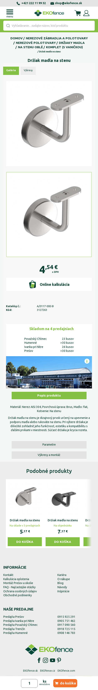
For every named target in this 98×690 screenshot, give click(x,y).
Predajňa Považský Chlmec (20, 624)
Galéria (11, 70)
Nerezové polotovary (36, 42)
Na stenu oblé (30, 47)
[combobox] (49, 26)
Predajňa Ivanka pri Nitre (18, 621)
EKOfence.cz (47, 670)
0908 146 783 (66, 633)
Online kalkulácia (49, 284)
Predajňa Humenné (15, 633)
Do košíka (24, 541)
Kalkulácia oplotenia (16, 579)
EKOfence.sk (30, 670)
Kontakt (8, 575)
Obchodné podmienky (17, 595)
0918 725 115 (66, 629)
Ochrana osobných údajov (20, 591)
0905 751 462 (66, 621)
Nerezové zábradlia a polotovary (57, 38)
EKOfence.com (66, 670)
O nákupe (63, 579)
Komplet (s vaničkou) (64, 47)
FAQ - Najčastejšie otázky (19, 587)
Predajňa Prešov (13, 616)
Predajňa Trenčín (14, 629)
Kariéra (61, 575)
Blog (60, 583)
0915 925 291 (66, 616)
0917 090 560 (66, 624)
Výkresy (28, 70)
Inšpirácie (63, 591)
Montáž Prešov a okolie (18, 583)
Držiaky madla (72, 42)
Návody (62, 587)
